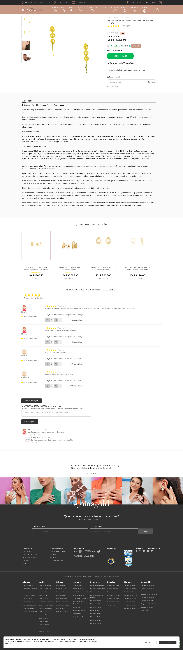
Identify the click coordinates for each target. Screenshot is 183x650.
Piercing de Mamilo (130, 598)
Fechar (147, 642)
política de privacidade (64, 641)
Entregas (53, 554)
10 (108, 39)
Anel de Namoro (44, 592)
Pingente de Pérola (96, 600)
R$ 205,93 (120, 39)
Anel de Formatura (45, 589)
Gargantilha (77, 613)
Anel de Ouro (43, 621)
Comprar (120, 56)
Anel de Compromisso (46, 605)
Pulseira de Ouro (112, 592)
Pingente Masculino (96, 610)
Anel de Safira (43, 598)
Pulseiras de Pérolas (113, 602)
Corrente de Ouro (78, 595)
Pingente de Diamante (97, 585)
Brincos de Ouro (61, 585)
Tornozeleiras (111, 605)
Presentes (135, 9)
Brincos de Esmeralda (63, 592)
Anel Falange (43, 628)
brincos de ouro (108, 203)
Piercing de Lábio (129, 602)
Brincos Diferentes (62, 602)
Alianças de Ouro (28, 598)
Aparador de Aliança (29, 608)
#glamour (92, 468)
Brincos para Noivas (62, 605)
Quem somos (27, 551)
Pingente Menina (95, 613)
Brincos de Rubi (61, 595)
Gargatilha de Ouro (79, 617)
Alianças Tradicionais (29, 605)
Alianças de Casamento (30, 589)
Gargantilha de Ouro (147, 585)
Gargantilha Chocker (147, 607)
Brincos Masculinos (62, 608)
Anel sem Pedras (44, 631)
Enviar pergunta (29, 422)
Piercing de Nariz (129, 592)
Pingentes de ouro (79, 610)
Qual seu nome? (39, 526)
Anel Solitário (43, 618)
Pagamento (54, 557)
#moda (101, 468)
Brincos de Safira (61, 598)
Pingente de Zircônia (97, 604)
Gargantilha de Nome (147, 597)
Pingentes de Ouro (96, 623)
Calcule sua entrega (115, 77)
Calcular (151, 82)
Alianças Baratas (28, 585)
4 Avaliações (126, 26)
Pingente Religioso (96, 620)
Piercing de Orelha (130, 589)
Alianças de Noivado (29, 595)
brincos (28, 193)
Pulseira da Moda (112, 589)
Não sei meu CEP (112, 86)
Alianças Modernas (28, 602)
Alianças (55, 9)
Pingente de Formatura (97, 589)
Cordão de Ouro (78, 589)
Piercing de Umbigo (130, 595)
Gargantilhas (93, 9)
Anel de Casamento (45, 608)
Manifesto (26, 560)
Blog (24, 563)
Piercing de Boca (129, 605)
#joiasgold (75, 468)
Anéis (63, 9)
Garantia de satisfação (30, 557)
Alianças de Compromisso (30, 611)
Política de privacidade (30, 554)
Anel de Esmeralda (45, 585)
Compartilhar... (77, 320)
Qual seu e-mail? (97, 526)
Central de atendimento (58, 551)
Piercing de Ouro (129, 585)
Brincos (71, 9)
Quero (145, 531)
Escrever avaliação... (31, 401)
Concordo (168, 642)
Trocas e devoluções (56, 560)
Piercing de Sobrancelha (131, 608)
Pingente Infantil (95, 607)
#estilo (109, 468)
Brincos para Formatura (63, 611)
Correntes (81, 9)
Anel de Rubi (43, 595)
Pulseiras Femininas (113, 595)
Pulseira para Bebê (113, 585)
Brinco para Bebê (61, 589)
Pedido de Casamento (46, 602)
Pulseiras (114, 9)
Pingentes (104, 9)
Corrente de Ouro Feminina (81, 598)
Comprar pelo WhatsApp (122, 63)
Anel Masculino (44, 625)
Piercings (124, 9)
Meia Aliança (43, 611)
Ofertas (145, 10)
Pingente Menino (95, 617)
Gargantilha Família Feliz (149, 604)
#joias (84, 468)
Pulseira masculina (113, 598)
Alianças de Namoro (29, 592)
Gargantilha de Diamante (149, 594)
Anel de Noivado (44, 615)
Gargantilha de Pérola (148, 600)
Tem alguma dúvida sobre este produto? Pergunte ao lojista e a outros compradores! (52, 408)
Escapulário (144, 610)
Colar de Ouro (77, 585)
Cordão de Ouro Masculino (81, 592)
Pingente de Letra (95, 592)
